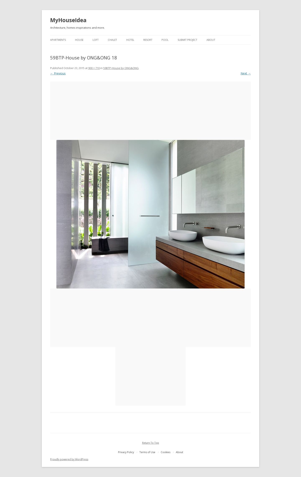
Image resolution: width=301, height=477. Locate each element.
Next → (246, 73)
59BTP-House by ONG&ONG (121, 68)
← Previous (58, 73)
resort (147, 40)
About (211, 40)
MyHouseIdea (68, 20)
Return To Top (150, 443)
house (79, 40)
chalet (112, 40)
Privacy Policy (126, 452)
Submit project (187, 40)
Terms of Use (147, 452)
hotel (130, 40)
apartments (58, 40)
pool (165, 40)
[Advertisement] (150, 110)
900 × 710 (94, 68)
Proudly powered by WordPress (69, 459)
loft (96, 40)
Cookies (165, 452)
